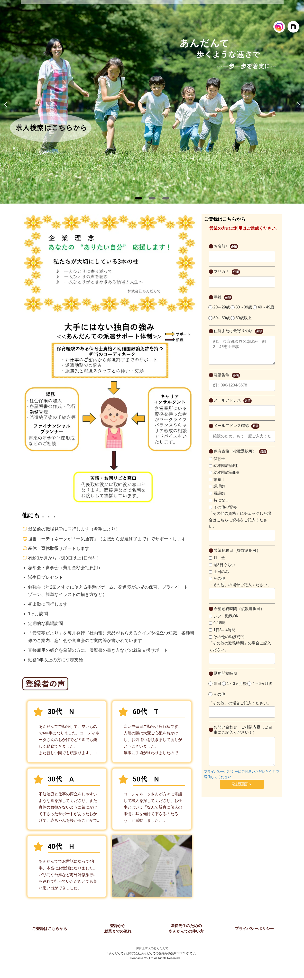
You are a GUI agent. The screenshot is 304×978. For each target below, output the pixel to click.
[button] (138, 198)
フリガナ (227, 272)
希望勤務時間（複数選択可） (239, 614)
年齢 (223, 297)
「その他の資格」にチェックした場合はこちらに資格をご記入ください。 (240, 524)
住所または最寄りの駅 (238, 331)
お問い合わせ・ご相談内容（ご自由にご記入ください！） (243, 734)
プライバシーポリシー (254, 929)
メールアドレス (233, 405)
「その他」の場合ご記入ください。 (240, 590)
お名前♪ (226, 246)
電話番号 (227, 380)
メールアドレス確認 (236, 431)
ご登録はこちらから (49, 929)
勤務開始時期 (225, 678)
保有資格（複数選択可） (240, 456)
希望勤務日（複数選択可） (237, 555)
